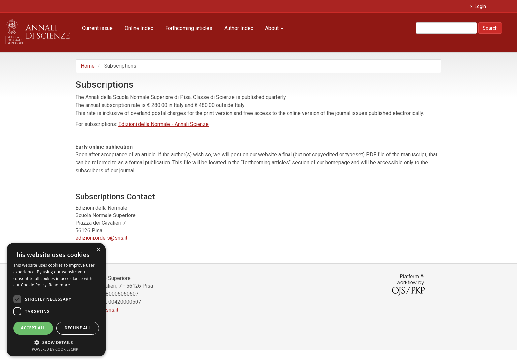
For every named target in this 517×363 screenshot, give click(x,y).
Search (490, 28)
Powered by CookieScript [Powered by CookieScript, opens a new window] (56, 349)
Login (480, 6)
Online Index (139, 28)
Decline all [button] (78, 328)
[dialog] (56, 299)
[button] (56, 342)
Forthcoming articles (188, 28)
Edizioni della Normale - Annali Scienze (163, 124)
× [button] (98, 250)
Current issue (97, 28)
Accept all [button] (33, 328)
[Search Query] (446, 28)
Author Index (238, 28)
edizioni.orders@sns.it (101, 238)
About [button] (274, 28)
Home (88, 66)
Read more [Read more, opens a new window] (59, 285)
